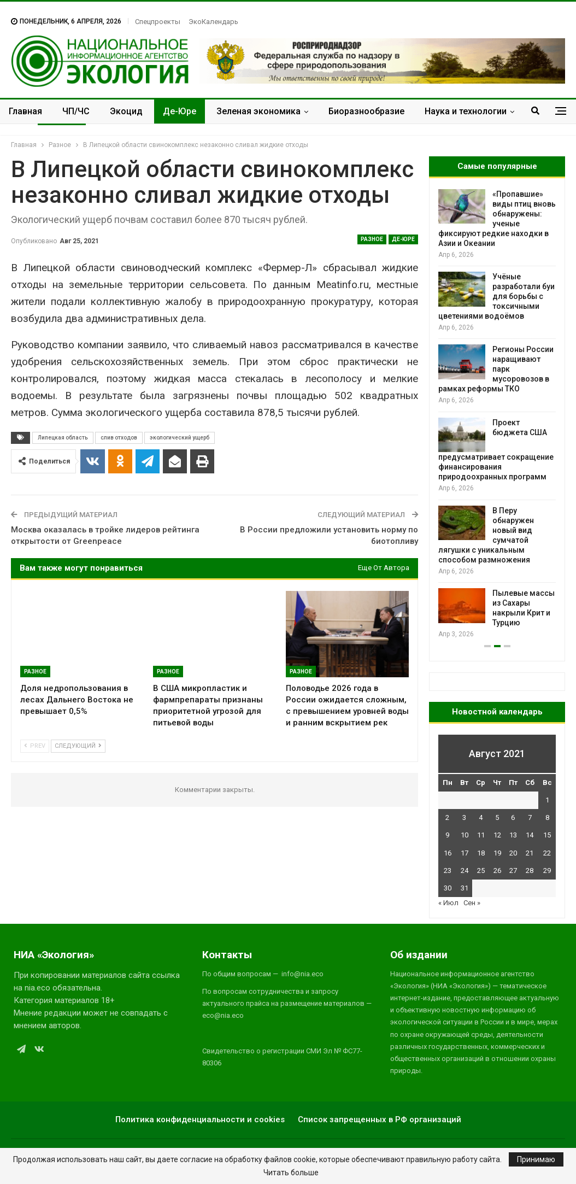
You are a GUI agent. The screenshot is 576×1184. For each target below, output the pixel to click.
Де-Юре (179, 111)
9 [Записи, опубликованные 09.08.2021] (447, 835)
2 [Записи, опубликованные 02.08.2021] (447, 817)
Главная (25, 111)
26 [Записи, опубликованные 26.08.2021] (497, 870)
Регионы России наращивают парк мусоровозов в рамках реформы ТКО (496, 369)
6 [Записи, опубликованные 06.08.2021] (513, 817)
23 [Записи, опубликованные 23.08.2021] (447, 870)
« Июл (448, 903)
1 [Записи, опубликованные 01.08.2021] (547, 800)
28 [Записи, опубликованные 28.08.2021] (529, 870)
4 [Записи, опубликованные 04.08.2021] (481, 817)
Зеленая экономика (258, 111)
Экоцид (126, 111)
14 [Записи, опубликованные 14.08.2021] (529, 835)
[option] (497, 414)
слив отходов (119, 438)
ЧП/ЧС (76, 111)
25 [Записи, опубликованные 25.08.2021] (481, 870)
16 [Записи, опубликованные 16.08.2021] (447, 853)
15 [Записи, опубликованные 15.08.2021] (547, 835)
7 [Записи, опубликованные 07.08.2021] (530, 817)
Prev (34, 745)
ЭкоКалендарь (213, 21)
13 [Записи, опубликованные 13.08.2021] (513, 835)
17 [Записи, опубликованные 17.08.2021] (464, 853)
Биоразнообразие (366, 111)
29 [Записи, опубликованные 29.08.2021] (547, 870)
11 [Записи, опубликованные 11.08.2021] (481, 835)
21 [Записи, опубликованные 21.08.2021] (529, 853)
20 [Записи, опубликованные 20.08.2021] (513, 853)
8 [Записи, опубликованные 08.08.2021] (547, 817)
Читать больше (291, 1172)
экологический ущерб (179, 438)
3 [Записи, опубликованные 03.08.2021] (464, 817)
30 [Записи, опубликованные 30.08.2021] (447, 888)
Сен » (471, 903)
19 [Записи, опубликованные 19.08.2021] (497, 853)
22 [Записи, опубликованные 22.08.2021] (547, 853)
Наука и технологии (466, 111)
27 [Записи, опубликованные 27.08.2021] (513, 870)
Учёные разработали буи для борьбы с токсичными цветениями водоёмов (496, 296)
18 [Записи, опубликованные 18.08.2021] (481, 853)
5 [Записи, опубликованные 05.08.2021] (497, 817)
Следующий (78, 745)
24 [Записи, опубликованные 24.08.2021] (464, 870)
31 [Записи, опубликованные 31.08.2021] (464, 888)
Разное (372, 239)
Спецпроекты (157, 21)
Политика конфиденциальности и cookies (200, 1119)
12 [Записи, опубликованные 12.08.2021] (497, 835)
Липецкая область (63, 438)
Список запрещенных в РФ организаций (379, 1119)
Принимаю (536, 1159)
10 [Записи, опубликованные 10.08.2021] (464, 835)
